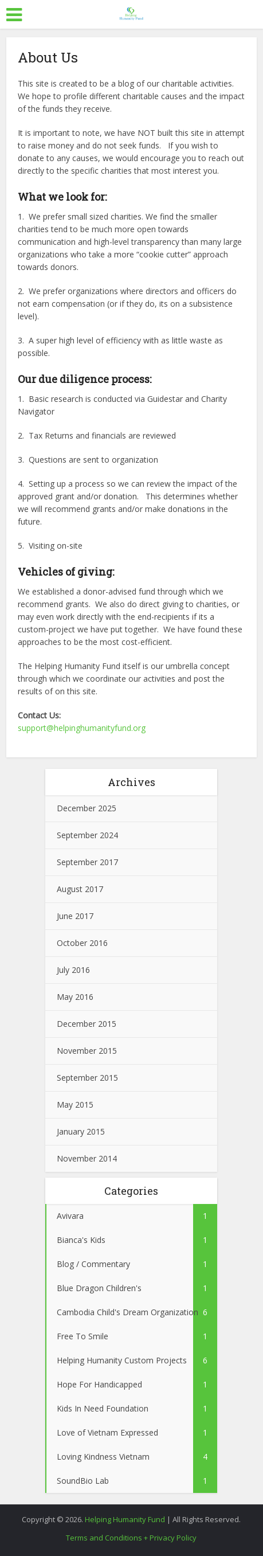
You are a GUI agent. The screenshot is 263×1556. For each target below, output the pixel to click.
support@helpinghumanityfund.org (82, 727)
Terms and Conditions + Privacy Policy (131, 1537)
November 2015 (87, 1050)
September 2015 (87, 1077)
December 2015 (86, 1023)
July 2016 (73, 969)
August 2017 (80, 888)
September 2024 (87, 835)
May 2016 (75, 996)
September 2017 (87, 862)
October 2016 (82, 942)
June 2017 (75, 915)
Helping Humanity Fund (125, 1519)
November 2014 (87, 1158)
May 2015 (75, 1104)
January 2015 (81, 1131)
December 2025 (86, 808)
